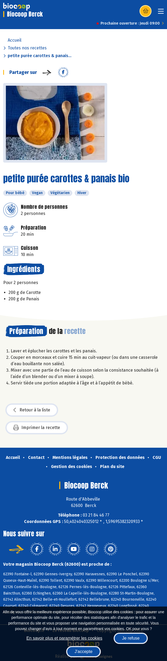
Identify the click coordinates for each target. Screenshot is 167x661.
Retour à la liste (31, 410)
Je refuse (131, 638)
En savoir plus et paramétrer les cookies (64, 638)
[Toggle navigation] (161, 13)
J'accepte (83, 651)
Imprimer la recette (36, 427)
